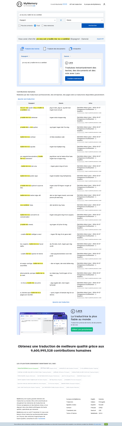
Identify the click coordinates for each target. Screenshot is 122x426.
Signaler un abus (71, 404)
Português (102, 402)
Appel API (100, 39)
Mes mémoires (47, 26)
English (93, 399)
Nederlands (94, 413)
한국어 (100, 413)
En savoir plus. (97, 424)
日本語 (100, 407)
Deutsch (93, 410)
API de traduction (76, 4)
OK (106, 424)
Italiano (93, 402)
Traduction (69, 402)
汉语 (100, 410)
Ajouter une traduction (26, 99)
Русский (101, 404)
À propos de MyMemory (92, 4)
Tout (37, 26)
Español (93, 404)
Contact (68, 407)
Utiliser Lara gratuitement (82, 329)
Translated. (41, 418)
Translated (71, 410)
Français (93, 407)
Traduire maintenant (74, 78)
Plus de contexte (25, 26)
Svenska (101, 399)
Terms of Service (71, 413)
